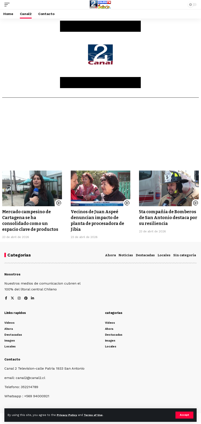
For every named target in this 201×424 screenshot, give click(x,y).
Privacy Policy (67, 415)
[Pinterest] (26, 298)
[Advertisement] (100, 135)
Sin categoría (184, 254)
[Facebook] (6, 298)
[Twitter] (12, 298)
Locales (164, 254)
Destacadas (145, 254)
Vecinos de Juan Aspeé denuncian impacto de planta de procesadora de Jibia (98, 220)
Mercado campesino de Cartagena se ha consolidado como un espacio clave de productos (31, 220)
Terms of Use (94, 415)
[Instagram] (19, 298)
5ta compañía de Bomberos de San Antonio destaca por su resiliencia (168, 217)
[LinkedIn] (33, 298)
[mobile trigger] (8, 4)
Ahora (110, 254)
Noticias (126, 254)
